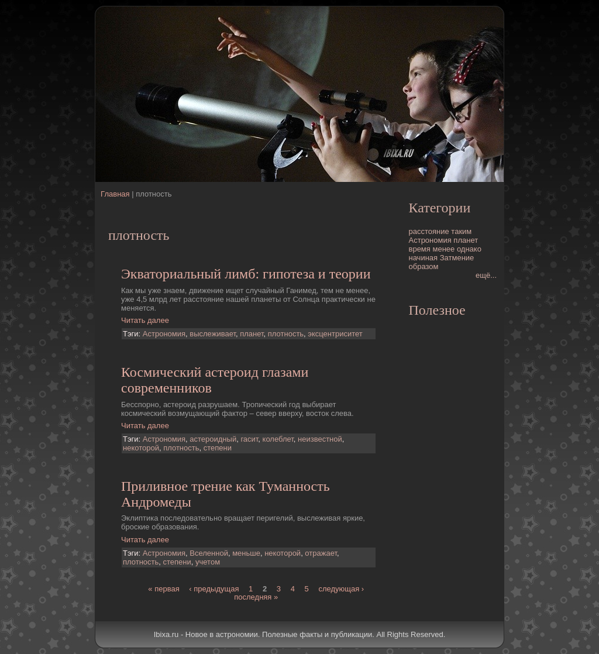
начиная (423, 257)
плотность (286, 333)
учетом (207, 561)
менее (443, 249)
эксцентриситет (335, 333)
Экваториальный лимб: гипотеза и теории (246, 273)
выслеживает (213, 333)
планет (251, 333)
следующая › (341, 588)
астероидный (213, 439)
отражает (321, 553)
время (420, 249)
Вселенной (209, 553)
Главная (115, 194)
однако (469, 249)
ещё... (486, 275)
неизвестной (320, 439)
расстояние (429, 231)
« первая (163, 588)
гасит (249, 439)
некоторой (141, 447)
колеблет (278, 439)
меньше (246, 553)
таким (461, 231)
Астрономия (164, 333)
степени (218, 447)
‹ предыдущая (214, 588)
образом (424, 266)
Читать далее (145, 320)
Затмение (457, 257)
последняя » (256, 597)
